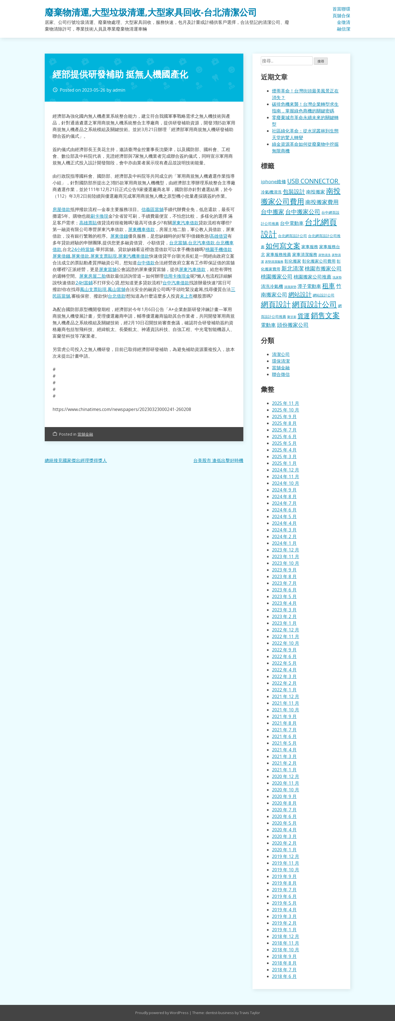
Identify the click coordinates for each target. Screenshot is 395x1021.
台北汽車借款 (201, 243)
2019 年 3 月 (284, 916)
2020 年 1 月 (284, 850)
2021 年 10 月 (285, 710)
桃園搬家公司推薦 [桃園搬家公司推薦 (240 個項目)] (312, 276)
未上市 (186, 296)
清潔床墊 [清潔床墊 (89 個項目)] (290, 287)
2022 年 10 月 (285, 643)
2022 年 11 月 (285, 636)
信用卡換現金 (177, 276)
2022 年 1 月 (284, 690)
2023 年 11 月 (285, 556)
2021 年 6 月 (284, 736)
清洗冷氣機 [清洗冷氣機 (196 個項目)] (272, 286)
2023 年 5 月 (284, 596)
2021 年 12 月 (285, 696)
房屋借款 (61, 209)
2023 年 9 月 (284, 570)
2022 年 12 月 (285, 630)
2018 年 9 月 (284, 956)
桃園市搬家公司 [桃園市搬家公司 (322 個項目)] (323, 268)
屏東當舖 (108, 269)
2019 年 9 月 (284, 876)
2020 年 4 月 (284, 830)
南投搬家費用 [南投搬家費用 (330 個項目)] (322, 202)
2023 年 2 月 (284, 616)
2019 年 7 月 (284, 890)
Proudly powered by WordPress (162, 1012)
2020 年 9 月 (284, 796)
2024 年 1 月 (284, 543)
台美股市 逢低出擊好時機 (218, 460)
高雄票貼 (88, 223)
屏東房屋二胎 (92, 276)
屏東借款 (80, 256)
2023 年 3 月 (284, 610)
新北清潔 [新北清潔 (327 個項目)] (292, 268)
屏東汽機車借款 (133, 256)
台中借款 (146, 263)
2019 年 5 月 (284, 903)
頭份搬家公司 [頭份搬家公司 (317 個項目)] (293, 324)
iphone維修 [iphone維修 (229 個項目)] (273, 181)
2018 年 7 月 (284, 970)
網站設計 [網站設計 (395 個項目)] (300, 294)
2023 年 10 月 (285, 563)
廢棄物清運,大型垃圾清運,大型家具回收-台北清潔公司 (151, 12)
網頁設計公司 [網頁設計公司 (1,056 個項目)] (314, 304)
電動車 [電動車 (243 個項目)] (268, 325)
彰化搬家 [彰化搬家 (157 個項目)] (292, 261)
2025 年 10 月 (285, 410)
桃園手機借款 (218, 249)
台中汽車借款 (175, 283)
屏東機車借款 (141, 229)
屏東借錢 (119, 236)
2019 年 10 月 (285, 870)
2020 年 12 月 (285, 776)
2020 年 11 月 (285, 783)
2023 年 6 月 (284, 590)
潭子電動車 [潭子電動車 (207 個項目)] (309, 286)
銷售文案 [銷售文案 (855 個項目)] (325, 315)
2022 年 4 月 (284, 670)
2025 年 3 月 (284, 456)
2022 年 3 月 (284, 676)
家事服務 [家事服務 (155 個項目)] (309, 246)
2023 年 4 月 (284, 603)
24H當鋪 (84, 283)
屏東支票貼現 (103, 256)
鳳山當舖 (117, 289)
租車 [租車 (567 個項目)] (328, 285)
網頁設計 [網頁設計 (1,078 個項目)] (276, 304)
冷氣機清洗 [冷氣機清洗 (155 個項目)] (271, 192)
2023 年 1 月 (284, 623)
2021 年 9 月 (284, 716)
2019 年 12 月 (285, 856)
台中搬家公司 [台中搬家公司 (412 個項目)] (302, 211)
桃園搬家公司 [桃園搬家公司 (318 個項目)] (276, 276)
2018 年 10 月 (285, 950)
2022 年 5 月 (284, 663)
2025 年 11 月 (285, 403)
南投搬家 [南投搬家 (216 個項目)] (315, 192)
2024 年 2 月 (284, 536)
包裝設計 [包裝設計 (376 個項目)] (294, 191)
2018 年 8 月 (284, 963)
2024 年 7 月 (284, 503)
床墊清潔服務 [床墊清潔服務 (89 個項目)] (274, 261)
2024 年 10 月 (285, 483)
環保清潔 (348, 19)
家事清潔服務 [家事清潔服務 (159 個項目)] (304, 254)
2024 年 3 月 (284, 530)
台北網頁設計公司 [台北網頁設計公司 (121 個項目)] (292, 235)
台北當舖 (178, 243)
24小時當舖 (82, 249)
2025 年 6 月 (284, 436)
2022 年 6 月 (284, 656)
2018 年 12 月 (285, 936)
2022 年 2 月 (284, 683)
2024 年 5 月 (284, 516)
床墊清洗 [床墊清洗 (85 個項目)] (324, 255)
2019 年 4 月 (284, 910)
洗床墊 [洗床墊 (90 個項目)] (337, 277)
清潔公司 (281, 354)
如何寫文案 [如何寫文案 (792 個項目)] (283, 245)
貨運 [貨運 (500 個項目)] (304, 315)
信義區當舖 (152, 209)
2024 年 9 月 (284, 490)
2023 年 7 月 (284, 583)
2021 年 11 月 (285, 703)
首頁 (334, 12)
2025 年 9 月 (284, 416)
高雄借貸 (219, 236)
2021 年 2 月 (284, 763)
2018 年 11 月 (285, 943)
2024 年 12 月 (285, 470)
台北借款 (117, 296)
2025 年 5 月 (284, 443)
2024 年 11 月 (285, 476)
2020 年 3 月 (284, 836)
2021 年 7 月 (284, 730)
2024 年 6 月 (284, 510)
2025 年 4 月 (284, 450)
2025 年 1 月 (284, 463)
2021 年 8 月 (284, 723)
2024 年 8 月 (284, 496)
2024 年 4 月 (284, 523)
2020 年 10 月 (285, 790)
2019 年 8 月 (284, 883)
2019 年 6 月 (284, 896)
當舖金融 (339, 19)
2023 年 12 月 (285, 550)
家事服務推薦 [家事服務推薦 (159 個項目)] (278, 254)
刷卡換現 (99, 216)
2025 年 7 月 (284, 430)
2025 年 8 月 (284, 423)
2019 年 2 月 (284, 923)
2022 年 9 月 (284, 650)
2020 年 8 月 (284, 803)
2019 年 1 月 (284, 930)
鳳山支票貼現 (93, 289)
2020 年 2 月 (284, 843)
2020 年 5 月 (284, 823)
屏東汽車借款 (185, 223)
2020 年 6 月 (284, 816)
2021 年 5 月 (284, 743)
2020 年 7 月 (284, 810)
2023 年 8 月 (284, 576)
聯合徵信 (343, 19)
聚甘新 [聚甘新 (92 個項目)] (291, 317)
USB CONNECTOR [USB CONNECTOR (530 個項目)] (313, 181)
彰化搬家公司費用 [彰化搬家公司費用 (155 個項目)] (319, 261)
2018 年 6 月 (284, 976)
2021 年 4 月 (284, 750)
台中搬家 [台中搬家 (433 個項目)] (272, 211)
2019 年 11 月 (285, 863)
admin (118, 90)
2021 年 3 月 (284, 756)
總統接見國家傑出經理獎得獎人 (76, 460)
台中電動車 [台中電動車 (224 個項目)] (292, 223)
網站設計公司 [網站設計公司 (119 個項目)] (323, 295)
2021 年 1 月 (284, 770)
